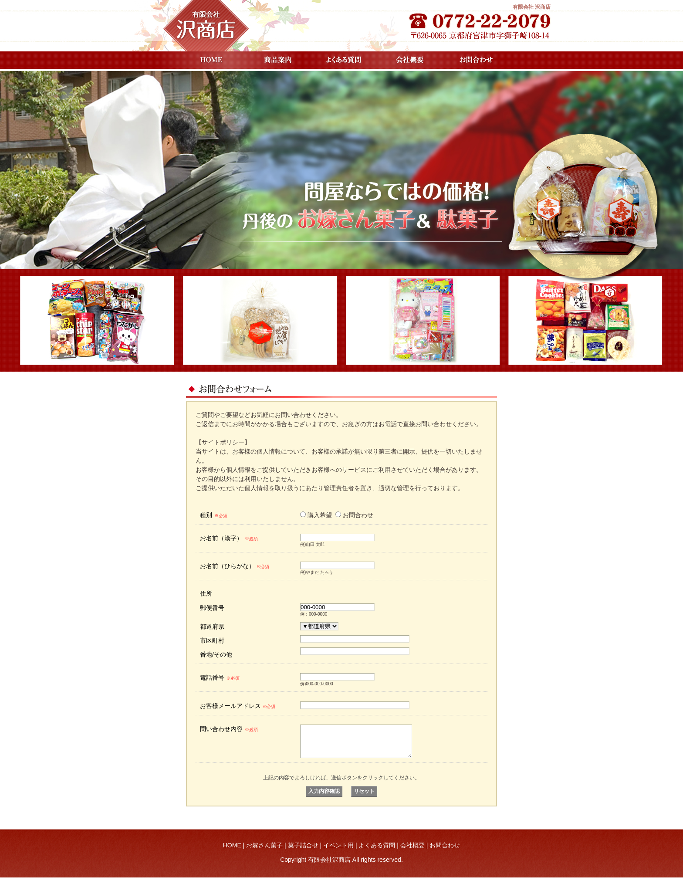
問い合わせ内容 (229, 728)
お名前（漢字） (229, 538)
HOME (211, 60)
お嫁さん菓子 (264, 851)
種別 (213, 514)
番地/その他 (216, 654)
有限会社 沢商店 (532, 7)
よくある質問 (344, 60)
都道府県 (212, 626)
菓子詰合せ (303, 851)
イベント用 (338, 851)
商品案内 (277, 60)
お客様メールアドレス (237, 705)
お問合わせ (476, 60)
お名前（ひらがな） (234, 565)
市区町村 (212, 640)
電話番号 (220, 677)
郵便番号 (212, 607)
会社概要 (410, 60)
